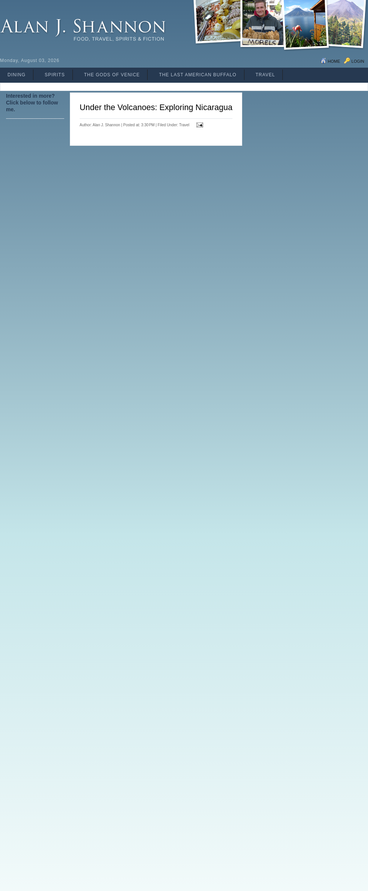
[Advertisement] (36, 301)
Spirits (55, 74)
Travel (265, 74)
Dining (17, 74)
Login (357, 61)
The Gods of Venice (112, 74)
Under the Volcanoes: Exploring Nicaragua (156, 107)
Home (334, 61)
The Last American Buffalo (197, 74)
